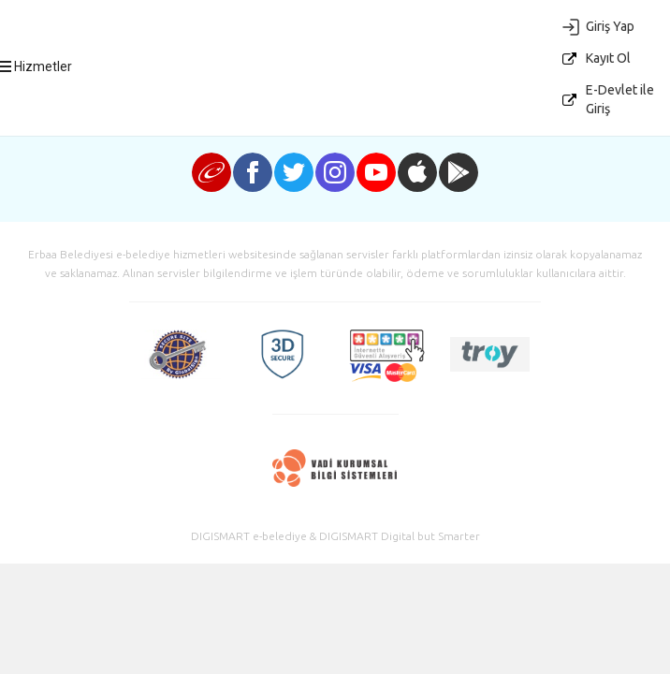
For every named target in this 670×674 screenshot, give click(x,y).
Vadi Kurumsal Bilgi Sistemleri (335, 468)
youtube (376, 172)
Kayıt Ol (608, 58)
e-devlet (211, 172)
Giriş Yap (610, 26)
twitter (293, 172)
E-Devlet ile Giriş (620, 99)
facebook (252, 172)
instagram (335, 172)
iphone (417, 172)
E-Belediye (349, 104)
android (458, 172)
